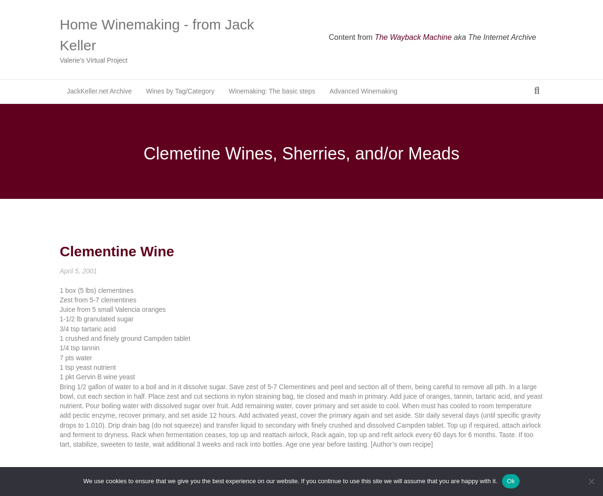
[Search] (536, 90)
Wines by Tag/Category (180, 91)
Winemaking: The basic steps (271, 91)
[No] (591, 481)
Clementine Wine (117, 251)
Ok (511, 481)
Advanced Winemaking (363, 91)
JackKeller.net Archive (99, 91)
